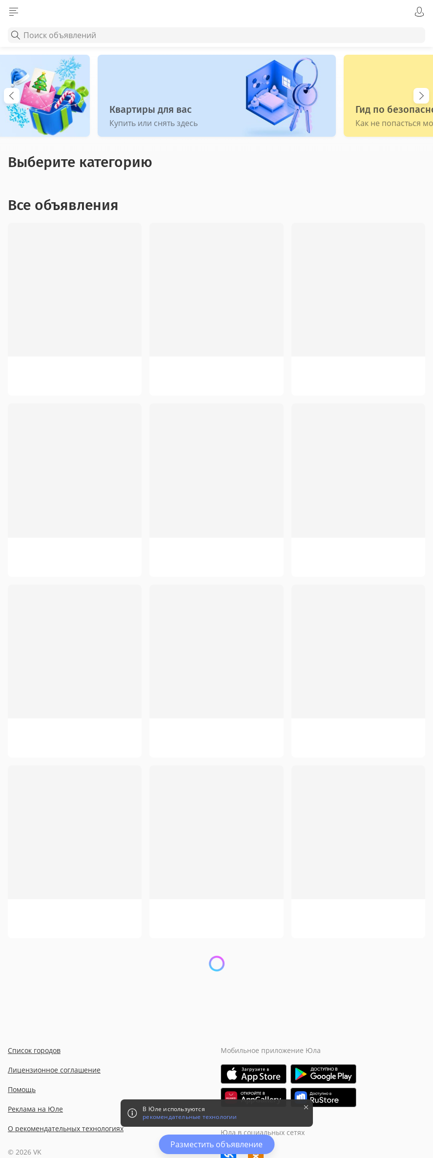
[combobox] (216, 35)
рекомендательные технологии (190, 1117)
